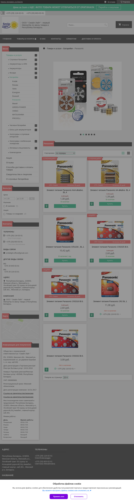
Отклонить (79, 497)
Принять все (58, 497)
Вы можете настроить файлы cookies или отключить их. (66, 490)
